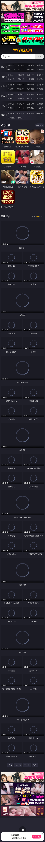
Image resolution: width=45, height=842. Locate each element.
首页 (10, 765)
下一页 (26, 765)
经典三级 (20, 89)
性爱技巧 (40, 108)
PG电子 (11, 65)
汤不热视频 (40, 113)
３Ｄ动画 (40, 75)
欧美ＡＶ (30, 75)
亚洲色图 (20, 94)
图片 (3, 96)
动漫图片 (40, 94)
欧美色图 (30, 94)
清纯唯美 (20, 98)
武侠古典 (40, 104)
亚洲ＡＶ (11, 75)
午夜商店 (20, 113)
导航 (3, 115)
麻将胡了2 (11, 69)
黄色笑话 (30, 108)
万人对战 (30, 65)
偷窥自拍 (11, 94)
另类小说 (20, 108)
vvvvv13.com (22, 50)
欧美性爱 (40, 84)
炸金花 (20, 69)
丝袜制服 (20, 79)
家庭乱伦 (20, 104)
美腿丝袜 (11, 98)
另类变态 (40, 89)
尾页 (34, 765)
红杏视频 (11, 117)
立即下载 (36, 836)
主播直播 (30, 79)
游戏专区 (40, 65)
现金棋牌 (30, 69)
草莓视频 (30, 113)
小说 (3, 105)
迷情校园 (11, 108)
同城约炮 (11, 113)
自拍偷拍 (20, 75)
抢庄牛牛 (40, 69)
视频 (3, 76)
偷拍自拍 (20, 84)
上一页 (18, 765)
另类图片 (40, 98)
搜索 (39, 56)
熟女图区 (30, 98)
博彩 (3, 67)
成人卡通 (30, 84)
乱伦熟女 (30, 89)
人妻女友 (30, 104)
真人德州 (20, 65)
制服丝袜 (11, 89)
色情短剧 (20, 117)
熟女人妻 (11, 79)
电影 (3, 86)
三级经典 (5, 216)
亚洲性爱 (11, 84)
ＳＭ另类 (40, 79)
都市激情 (11, 104)
